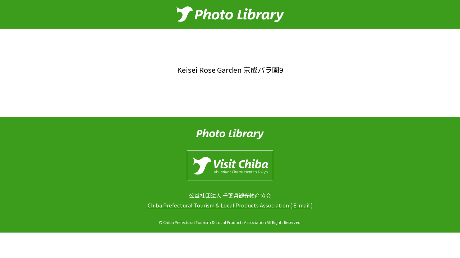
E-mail (301, 205)
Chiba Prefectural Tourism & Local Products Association (218, 205)
